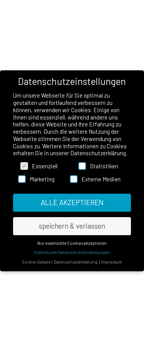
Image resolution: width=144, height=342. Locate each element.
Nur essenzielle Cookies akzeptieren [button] (72, 243)
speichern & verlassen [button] (72, 225)
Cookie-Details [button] (36, 261)
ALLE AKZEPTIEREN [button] (72, 202)
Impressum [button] (111, 261)
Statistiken (98, 166)
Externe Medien (95, 179)
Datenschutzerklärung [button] (76, 261)
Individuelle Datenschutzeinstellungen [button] (72, 252)
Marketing (36, 179)
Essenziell (39, 166)
